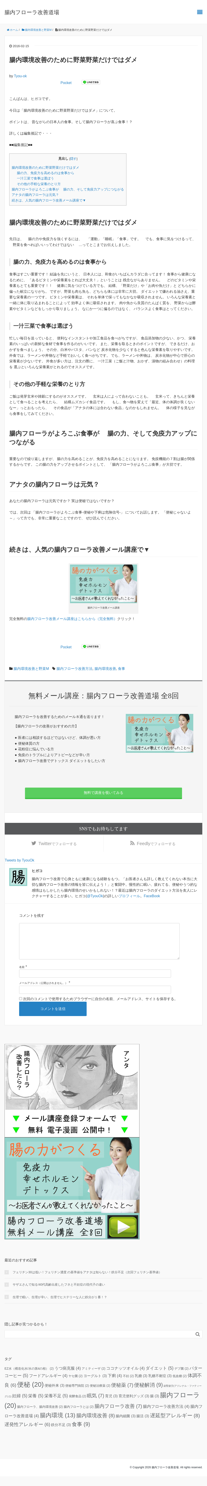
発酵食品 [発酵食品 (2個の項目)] (77, 1406)
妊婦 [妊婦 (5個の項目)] (19, 1405)
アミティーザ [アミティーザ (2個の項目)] (93, 1378)
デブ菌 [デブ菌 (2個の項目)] (181, 1378)
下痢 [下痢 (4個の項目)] (115, 1385)
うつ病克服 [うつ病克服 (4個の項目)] (67, 1378)
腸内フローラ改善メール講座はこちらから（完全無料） (72, 619)
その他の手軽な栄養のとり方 (43, 184)
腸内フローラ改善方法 (74, 669)
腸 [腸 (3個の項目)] (154, 1406)
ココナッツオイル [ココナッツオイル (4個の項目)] (125, 1378)
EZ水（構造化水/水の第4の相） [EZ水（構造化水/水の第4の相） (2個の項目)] (29, 1378)
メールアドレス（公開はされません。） (43, 992)
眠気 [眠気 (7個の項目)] (95, 1405)
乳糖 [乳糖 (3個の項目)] (141, 1385)
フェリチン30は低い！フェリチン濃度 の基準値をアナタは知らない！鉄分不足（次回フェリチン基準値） (87, 1282)
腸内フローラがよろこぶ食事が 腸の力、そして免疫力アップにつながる (68, 189)
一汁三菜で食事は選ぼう (35, 178)
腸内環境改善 (105, 669)
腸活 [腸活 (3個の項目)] (142, 1426)
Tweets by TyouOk (19, 863)
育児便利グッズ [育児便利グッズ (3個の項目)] (134, 1406)
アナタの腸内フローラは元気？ (35, 195)
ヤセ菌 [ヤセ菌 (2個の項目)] (75, 1385)
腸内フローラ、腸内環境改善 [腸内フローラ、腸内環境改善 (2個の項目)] (40, 1416)
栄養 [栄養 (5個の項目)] (35, 1405)
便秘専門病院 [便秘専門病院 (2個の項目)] (77, 1395)
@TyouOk (95, 898)
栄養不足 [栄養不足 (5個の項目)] (56, 1405)
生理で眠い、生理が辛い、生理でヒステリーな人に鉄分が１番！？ (60, 1307)
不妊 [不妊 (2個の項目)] (128, 1385)
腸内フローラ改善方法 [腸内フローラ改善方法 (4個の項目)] (166, 1416)
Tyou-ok (20, 76)
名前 (22, 976)
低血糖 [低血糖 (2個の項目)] (180, 1385)
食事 (121, 669)
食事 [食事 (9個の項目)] (81, 1434)
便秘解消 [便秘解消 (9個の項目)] (148, 1394)
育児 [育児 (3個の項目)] (111, 1406)
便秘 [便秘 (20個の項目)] (30, 1394)
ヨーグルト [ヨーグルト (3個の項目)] (95, 1385)
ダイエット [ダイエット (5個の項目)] (159, 1377)
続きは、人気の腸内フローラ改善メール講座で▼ (49, 200)
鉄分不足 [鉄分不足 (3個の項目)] (61, 1434)
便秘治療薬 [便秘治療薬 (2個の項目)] (100, 1395)
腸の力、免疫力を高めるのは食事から (45, 173)
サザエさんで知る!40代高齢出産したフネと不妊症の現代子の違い (59, 1294)
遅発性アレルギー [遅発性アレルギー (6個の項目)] (27, 1434)
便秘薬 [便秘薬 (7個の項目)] (122, 1394)
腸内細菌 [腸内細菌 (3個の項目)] (125, 1426)
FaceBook (152, 898)
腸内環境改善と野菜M (31, 669)
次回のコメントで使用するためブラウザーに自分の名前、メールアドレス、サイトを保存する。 (100, 1008)
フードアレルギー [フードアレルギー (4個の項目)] (48, 1385)
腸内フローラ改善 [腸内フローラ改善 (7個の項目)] (118, 1416)
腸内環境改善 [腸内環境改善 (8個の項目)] (95, 1425)
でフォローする (57, 844)
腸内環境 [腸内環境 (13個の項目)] (57, 1425)
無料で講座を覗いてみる (103, 793)
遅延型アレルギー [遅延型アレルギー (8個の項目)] (175, 1425)
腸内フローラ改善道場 (31, 12)
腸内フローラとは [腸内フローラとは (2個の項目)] (79, 1416)
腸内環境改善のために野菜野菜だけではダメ (45, 167)
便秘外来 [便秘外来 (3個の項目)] (54, 1395)
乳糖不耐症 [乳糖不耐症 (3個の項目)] (160, 1385)
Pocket (66, 83)
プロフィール (129, 898)
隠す (73, 158)
